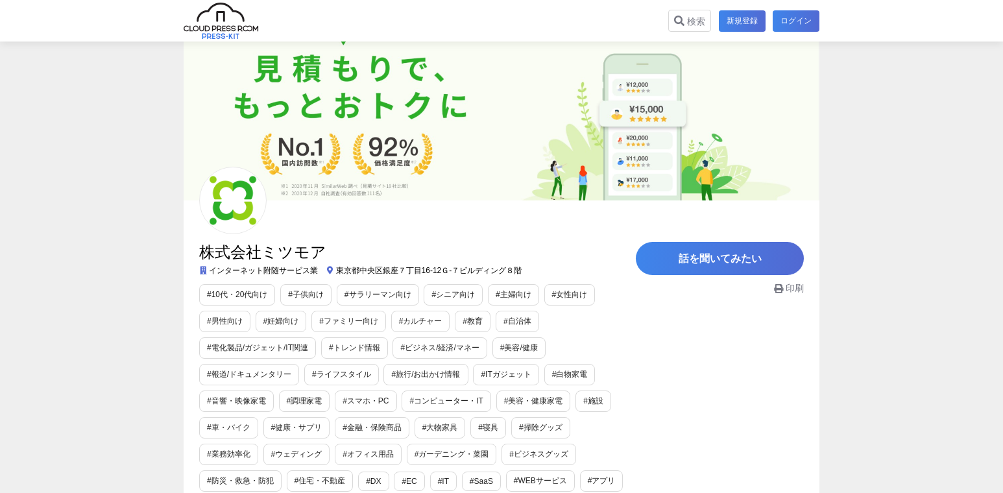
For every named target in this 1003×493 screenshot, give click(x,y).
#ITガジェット (506, 374)
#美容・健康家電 (533, 400)
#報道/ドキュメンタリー (249, 374)
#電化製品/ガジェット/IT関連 (257, 347)
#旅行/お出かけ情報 (425, 374)
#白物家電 (570, 374)
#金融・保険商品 (372, 427)
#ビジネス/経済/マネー (439, 347)
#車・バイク (228, 427)
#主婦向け (513, 294)
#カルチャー (420, 321)
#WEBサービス (540, 480)
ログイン (796, 20)
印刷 (789, 289)
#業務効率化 (228, 454)
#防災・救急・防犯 (240, 480)
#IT (443, 481)
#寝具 (488, 427)
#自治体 (517, 321)
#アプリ (602, 480)
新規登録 (741, 20)
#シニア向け (453, 294)
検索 (689, 21)
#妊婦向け (281, 321)
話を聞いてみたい (722, 259)
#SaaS (481, 481)
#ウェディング (296, 454)
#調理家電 (304, 400)
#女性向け (570, 294)
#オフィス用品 (368, 454)
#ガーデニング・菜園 (452, 454)
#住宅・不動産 (320, 480)
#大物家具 (440, 427)
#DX (373, 481)
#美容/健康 (519, 347)
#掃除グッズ (540, 427)
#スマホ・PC (366, 400)
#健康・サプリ (296, 427)
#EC (409, 481)
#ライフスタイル (341, 374)
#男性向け (225, 321)
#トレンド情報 (354, 347)
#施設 (593, 400)
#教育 (473, 321)
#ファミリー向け (348, 321)
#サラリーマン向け (377, 294)
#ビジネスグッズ (538, 454)
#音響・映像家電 (236, 400)
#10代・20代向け (237, 294)
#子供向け (306, 294)
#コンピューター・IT (446, 400)
